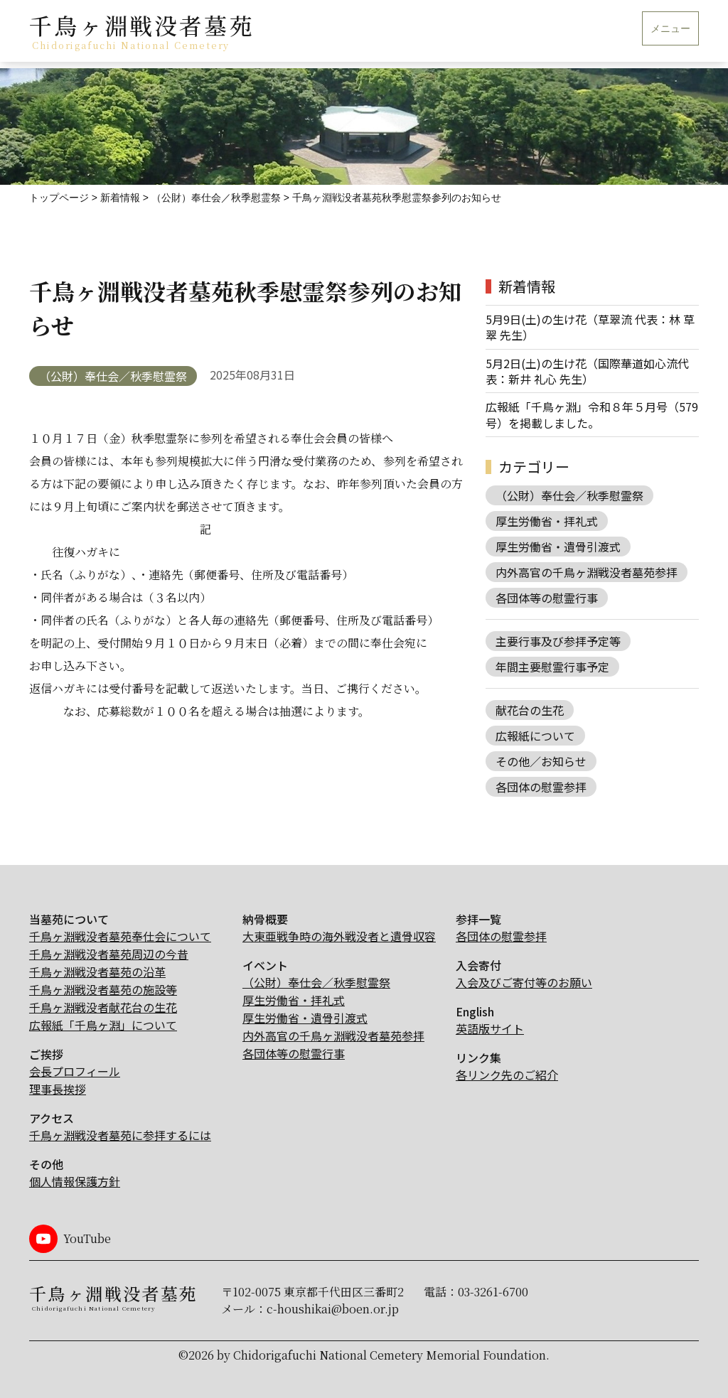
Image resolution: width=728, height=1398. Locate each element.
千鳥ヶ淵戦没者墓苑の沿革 (97, 971)
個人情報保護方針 (74, 1181)
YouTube (87, 1238)
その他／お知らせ (541, 761)
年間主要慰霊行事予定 (552, 666)
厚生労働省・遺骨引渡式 (558, 546)
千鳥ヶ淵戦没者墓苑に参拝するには (120, 1135)
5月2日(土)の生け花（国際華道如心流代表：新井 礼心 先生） (587, 371)
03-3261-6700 (493, 1292)
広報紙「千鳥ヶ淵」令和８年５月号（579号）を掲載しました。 (592, 415)
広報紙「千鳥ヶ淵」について (103, 1024)
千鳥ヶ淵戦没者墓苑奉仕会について (120, 936)
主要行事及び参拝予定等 (558, 641)
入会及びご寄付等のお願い (524, 982)
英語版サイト (490, 1028)
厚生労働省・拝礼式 (547, 520)
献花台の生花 (530, 710)
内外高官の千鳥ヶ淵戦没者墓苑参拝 (587, 572)
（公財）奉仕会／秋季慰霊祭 (113, 376)
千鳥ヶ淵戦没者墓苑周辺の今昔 (108, 953)
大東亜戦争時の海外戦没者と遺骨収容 (339, 936)
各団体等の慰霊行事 (547, 597)
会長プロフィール (74, 1071)
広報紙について (535, 735)
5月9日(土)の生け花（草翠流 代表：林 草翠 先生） (590, 327)
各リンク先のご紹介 (507, 1074)
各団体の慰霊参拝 (541, 786)
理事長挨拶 (57, 1088)
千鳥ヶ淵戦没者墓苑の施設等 (103, 989)
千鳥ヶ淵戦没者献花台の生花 (103, 1007)
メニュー (670, 28)
